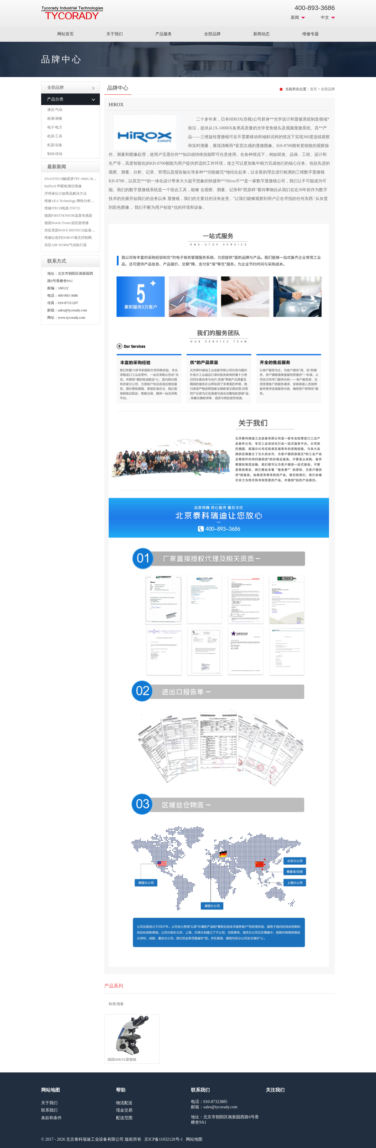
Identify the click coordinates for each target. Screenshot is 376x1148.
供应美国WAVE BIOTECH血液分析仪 (73, 230)
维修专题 (310, 34)
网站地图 (194, 1139)
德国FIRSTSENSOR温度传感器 (68, 215)
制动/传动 (54, 154)
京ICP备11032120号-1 (163, 1139)
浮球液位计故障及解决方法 (65, 193)
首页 (313, 89)
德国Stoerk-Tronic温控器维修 (66, 223)
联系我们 (49, 1110)
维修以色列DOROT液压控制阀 (68, 238)
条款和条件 (51, 1118)
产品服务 (163, 34)
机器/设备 (54, 145)
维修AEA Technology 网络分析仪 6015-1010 (77, 201)
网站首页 (65, 34)
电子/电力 (54, 127)
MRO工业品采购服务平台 (72, 13)
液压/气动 (54, 110)
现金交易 (124, 1110)
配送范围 (124, 1118)
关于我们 (114, 34)
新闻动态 (261, 34)
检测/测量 (54, 118)
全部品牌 (212, 34)
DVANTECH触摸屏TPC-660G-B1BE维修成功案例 (82, 179)
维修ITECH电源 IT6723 (62, 208)
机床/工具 (54, 136)
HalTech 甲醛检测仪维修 (63, 186)
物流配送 (124, 1103)
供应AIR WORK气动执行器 (65, 245)
